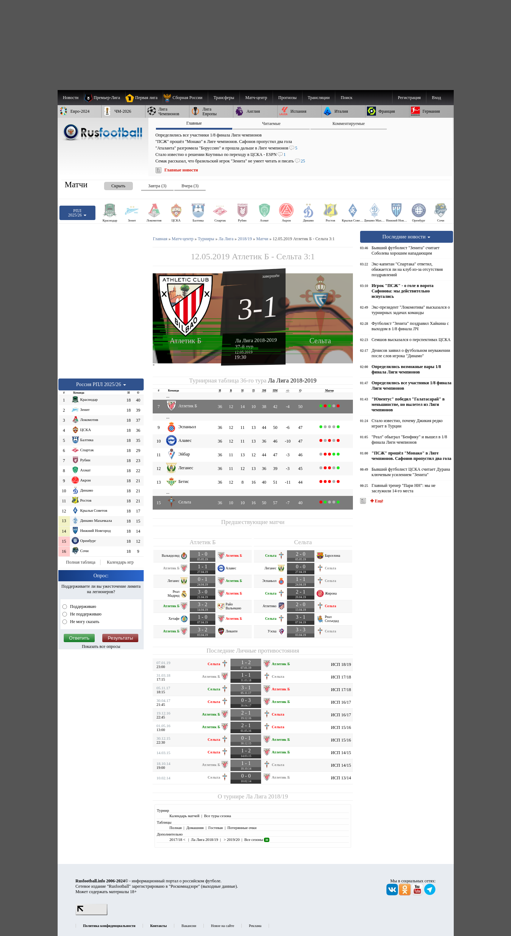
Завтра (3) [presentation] (157, 185)
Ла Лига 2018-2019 (256, 340)
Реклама (255, 926)
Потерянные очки (241, 827)
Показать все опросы (101, 646)
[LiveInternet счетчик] (91, 913)
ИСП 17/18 (341, 677)
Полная (175, 827)
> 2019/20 (231, 839)
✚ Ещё (376, 500)
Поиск (346, 97)
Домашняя (194, 827)
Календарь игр (120, 562)
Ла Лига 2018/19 (267, 796)
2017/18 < (177, 839)
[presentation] (111, 184)
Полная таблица (80, 562)
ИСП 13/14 (341, 777)
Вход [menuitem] (436, 97)
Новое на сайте (222, 926)
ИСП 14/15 (341, 752)
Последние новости (406, 236)
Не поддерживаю (85, 614)
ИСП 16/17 (341, 702)
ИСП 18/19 (341, 664)
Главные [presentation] (194, 123)
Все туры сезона (217, 816)
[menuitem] (185, 97)
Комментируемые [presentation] (348, 123)
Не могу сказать (84, 621)
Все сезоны (256, 839)
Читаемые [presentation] (271, 123)
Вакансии (188, 926)
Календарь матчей (184, 816)
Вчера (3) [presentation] (189, 185)
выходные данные (219, 886)
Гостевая (216, 827)
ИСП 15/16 (341, 727)
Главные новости (181, 170)
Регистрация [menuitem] (409, 97)
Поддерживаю (82, 606)
